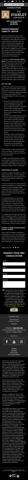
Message (5, 280)
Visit (16, 1)
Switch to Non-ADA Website (14, 4)
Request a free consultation (14, 21)
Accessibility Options (14, 7)
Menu (23, 1)
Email (12, 1)
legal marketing (14, 470)
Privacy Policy (12, 306)
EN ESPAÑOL (14, 22)
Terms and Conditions (17, 306)
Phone (5, 274)
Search (19, 1)
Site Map (14, 348)
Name (4, 261)
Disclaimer (14, 350)
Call (8, 1)
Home (5, 1)
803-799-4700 (14, 24)
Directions (14, 324)
